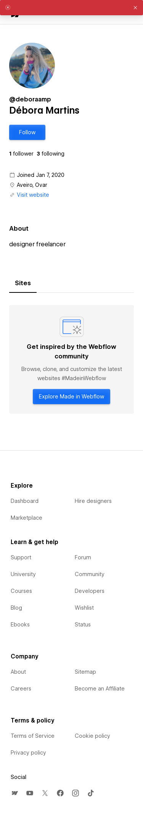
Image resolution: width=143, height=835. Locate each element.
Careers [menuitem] (21, 689)
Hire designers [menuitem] (93, 501)
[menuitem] (14, 793)
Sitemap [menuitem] (85, 672)
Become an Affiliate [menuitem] (100, 689)
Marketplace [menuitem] (26, 518)
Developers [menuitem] (89, 591)
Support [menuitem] (21, 557)
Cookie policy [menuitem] (92, 736)
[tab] (23, 283)
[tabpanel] (71, 359)
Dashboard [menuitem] (25, 501)
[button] (27, 132)
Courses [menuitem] (21, 591)
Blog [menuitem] (16, 608)
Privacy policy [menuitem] (28, 753)
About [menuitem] (18, 672)
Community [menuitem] (89, 574)
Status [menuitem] (83, 624)
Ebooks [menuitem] (20, 624)
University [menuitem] (23, 574)
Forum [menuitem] (83, 557)
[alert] (71, 7)
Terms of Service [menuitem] (33, 736)
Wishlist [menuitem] (84, 608)
